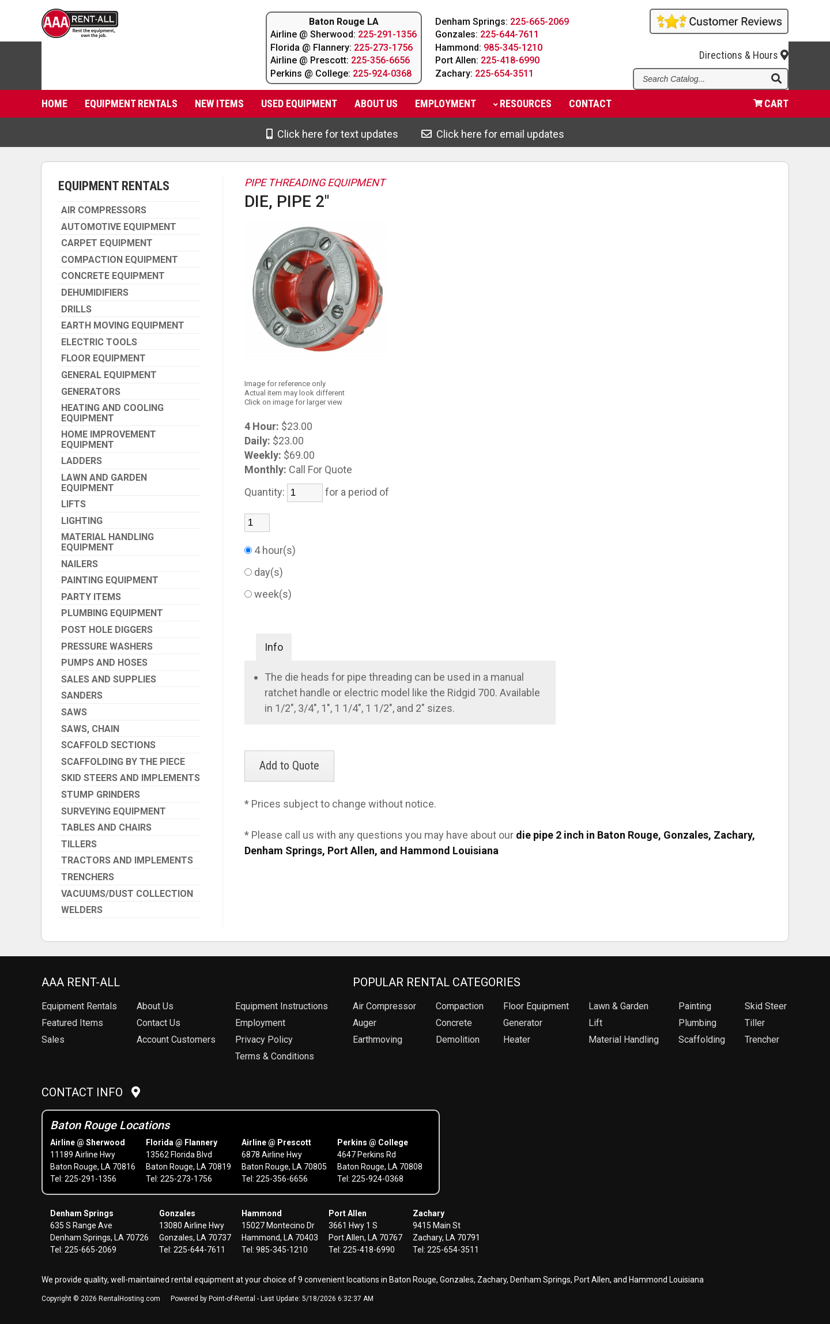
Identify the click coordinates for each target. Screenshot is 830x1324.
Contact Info (91, 1092)
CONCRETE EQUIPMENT (113, 276)
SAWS (74, 712)
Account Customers (176, 1039)
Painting (694, 1006)
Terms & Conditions (274, 1056)
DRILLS (76, 309)
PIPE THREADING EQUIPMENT (314, 182)
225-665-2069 (540, 21)
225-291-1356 (387, 34)
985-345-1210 (513, 47)
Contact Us (158, 1022)
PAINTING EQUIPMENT (110, 580)
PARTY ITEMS (91, 597)
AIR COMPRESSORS (103, 210)
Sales (53, 1039)
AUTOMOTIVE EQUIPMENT (118, 227)
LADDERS (81, 461)
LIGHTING (82, 521)
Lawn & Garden (618, 1006)
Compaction (460, 1006)
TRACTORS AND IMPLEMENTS (127, 860)
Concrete (454, 1022)
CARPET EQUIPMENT (107, 243)
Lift (595, 1022)
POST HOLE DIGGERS (107, 630)
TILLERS (79, 844)
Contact (590, 107)
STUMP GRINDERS (100, 795)
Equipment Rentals (131, 107)
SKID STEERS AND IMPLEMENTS (130, 778)
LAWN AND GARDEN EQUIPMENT (104, 483)
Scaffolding (701, 1039)
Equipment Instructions (281, 1006)
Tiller (755, 1022)
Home (54, 107)
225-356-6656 (380, 60)
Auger (364, 1022)
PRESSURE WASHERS (107, 647)
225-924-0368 (382, 73)
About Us (155, 1006)
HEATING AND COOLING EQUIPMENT (112, 413)
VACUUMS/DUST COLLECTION (127, 894)
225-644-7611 (510, 34)
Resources (522, 107)
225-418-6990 (510, 60)
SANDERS (82, 696)
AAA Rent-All (81, 982)
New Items (219, 107)
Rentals (79, 1006)
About (376, 107)
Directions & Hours (743, 47)
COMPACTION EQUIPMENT (119, 260)
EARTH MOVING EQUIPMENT (122, 325)
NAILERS (79, 564)
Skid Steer (766, 1006)
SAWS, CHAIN (90, 729)
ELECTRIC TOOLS (99, 342)
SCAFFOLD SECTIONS (108, 745)
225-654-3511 (505, 73)
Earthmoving (377, 1039)
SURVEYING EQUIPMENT (113, 811)
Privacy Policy (264, 1039)
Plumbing (697, 1022)
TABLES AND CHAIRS (106, 828)
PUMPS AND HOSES (104, 663)
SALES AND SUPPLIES (108, 679)
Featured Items (72, 1022)
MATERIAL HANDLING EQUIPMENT (107, 542)
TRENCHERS (87, 877)
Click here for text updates (332, 134)
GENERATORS (90, 392)
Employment (445, 107)
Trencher (762, 1039)
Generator (522, 1022)
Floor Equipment (536, 1006)
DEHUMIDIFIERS (95, 293)
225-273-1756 (383, 47)
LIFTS (73, 504)
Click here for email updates (492, 134)
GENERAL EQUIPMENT (109, 375)
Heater (516, 1039)
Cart (770, 107)
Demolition (458, 1039)
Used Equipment (299, 107)
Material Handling (623, 1039)
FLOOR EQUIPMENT (103, 358)
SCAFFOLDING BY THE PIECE (123, 762)
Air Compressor (384, 1006)
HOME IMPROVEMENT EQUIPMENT (108, 439)
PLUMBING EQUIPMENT (112, 613)
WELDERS (82, 910)
